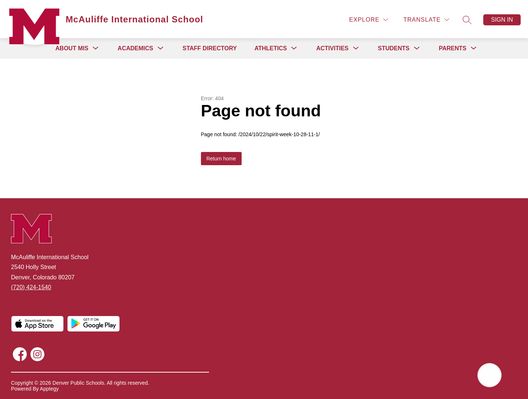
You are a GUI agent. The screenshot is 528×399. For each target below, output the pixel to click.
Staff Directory (210, 48)
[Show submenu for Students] (394, 48)
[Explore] (368, 19)
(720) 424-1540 (31, 287)
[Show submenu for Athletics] (270, 48)
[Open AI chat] (489, 375)
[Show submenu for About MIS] (71, 48)
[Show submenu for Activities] (332, 48)
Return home (221, 159)
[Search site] (467, 19)
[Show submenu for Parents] (452, 48)
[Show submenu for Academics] (135, 48)
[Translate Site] (426, 19)
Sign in (502, 20)
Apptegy (49, 389)
